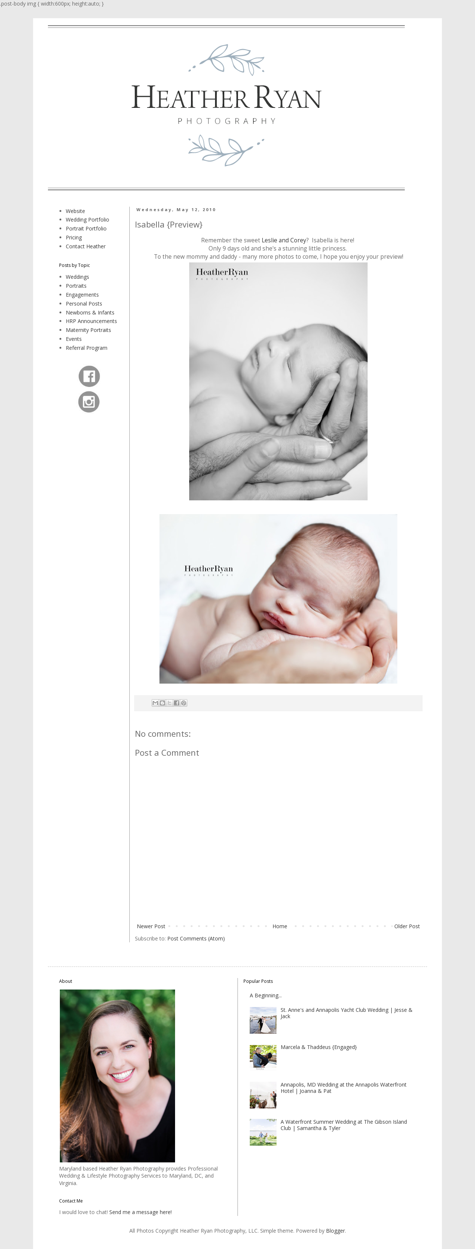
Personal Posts (84, 303)
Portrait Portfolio (86, 228)
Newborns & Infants (90, 312)
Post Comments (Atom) (196, 938)
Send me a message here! (140, 1212)
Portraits (76, 285)
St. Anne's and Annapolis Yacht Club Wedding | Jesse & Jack (347, 1013)
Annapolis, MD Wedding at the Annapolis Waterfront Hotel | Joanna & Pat (344, 1087)
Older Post (407, 926)
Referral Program (86, 347)
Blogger (335, 1230)
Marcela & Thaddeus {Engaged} (319, 1046)
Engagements (82, 294)
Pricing (74, 237)
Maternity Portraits (88, 329)
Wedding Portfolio (87, 219)
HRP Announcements (91, 321)
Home (279, 926)
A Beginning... (266, 995)
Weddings (77, 276)
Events (74, 338)
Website (75, 210)
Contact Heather (86, 246)
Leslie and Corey (284, 240)
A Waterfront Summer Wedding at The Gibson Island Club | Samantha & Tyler (344, 1125)
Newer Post (151, 926)
